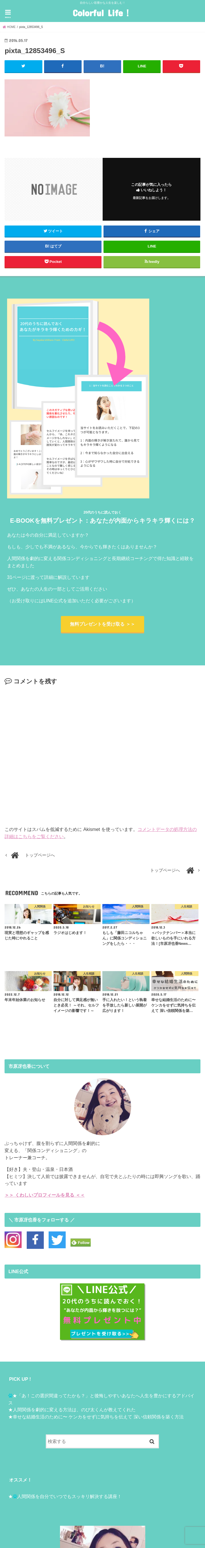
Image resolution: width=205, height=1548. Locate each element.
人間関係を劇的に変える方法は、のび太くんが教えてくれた (74, 1409)
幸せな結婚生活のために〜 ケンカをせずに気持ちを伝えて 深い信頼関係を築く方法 (98, 1416)
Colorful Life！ (102, 12)
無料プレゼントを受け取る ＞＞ (102, 624)
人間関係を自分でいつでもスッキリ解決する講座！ (69, 1496)
